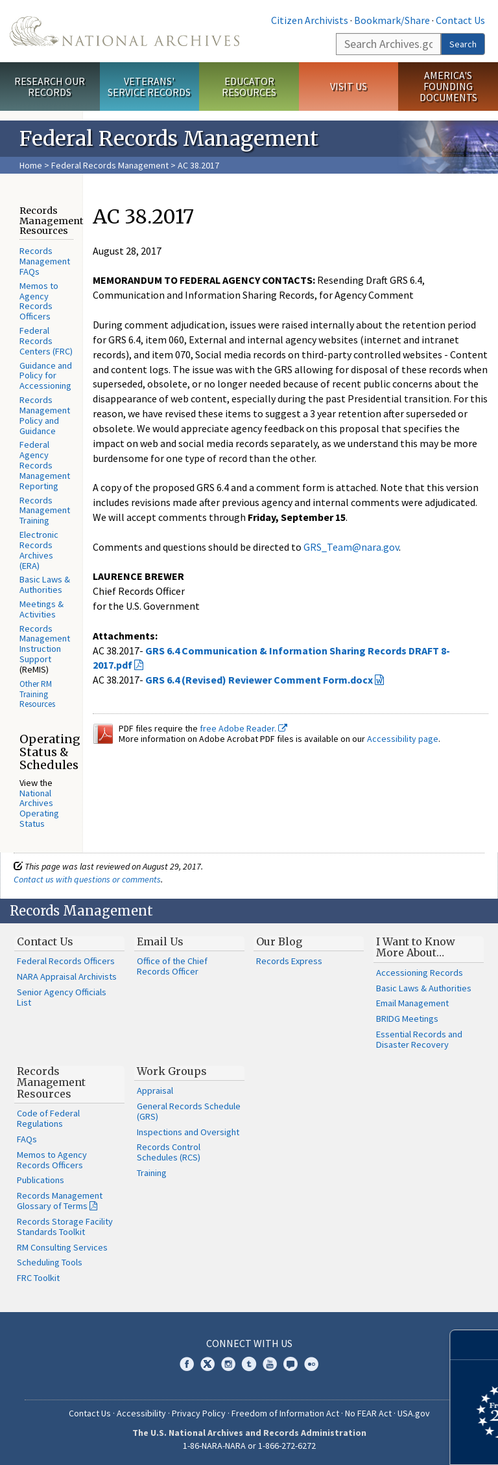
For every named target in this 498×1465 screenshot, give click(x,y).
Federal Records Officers (66, 961)
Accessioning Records (419, 972)
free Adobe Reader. (243, 728)
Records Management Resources (51, 1082)
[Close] (483, 1345)
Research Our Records (49, 86)
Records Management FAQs (44, 261)
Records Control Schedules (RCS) (168, 1152)
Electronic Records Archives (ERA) (38, 550)
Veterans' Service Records (149, 86)
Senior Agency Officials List (61, 997)
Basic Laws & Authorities (44, 584)
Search (463, 44)
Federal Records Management (110, 165)
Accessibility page (402, 738)
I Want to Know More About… (415, 947)
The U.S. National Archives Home (124, 31)
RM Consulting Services (62, 1247)
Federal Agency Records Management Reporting (44, 465)
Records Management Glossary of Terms (59, 1201)
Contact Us (460, 20)
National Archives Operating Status (39, 808)
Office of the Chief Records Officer (172, 966)
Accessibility (141, 1413)
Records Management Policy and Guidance (44, 415)
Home (30, 165)
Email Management (412, 1003)
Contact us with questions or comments (87, 879)
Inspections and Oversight (188, 1132)
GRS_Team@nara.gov (351, 546)
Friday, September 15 (297, 517)
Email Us (160, 941)
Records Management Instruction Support (44, 644)
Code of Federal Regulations (48, 1118)
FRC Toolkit (38, 1278)
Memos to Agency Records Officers (38, 301)
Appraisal (155, 1090)
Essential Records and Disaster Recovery (419, 1039)
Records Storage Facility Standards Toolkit (65, 1227)
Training (152, 1173)
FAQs (27, 1139)
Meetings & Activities (41, 609)
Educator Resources (249, 86)
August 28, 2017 (127, 250)
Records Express (289, 961)
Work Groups (172, 1071)
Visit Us (348, 86)
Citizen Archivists (309, 20)
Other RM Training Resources (37, 694)
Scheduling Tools (49, 1262)
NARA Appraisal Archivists (67, 976)
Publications (40, 1180)
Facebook (187, 1364)
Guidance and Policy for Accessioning (45, 376)
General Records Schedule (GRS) (189, 1111)
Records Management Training (44, 510)
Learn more (382, 1442)
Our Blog (279, 941)
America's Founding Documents (448, 86)
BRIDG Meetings (407, 1018)
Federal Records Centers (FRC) (46, 341)
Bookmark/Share (392, 20)
